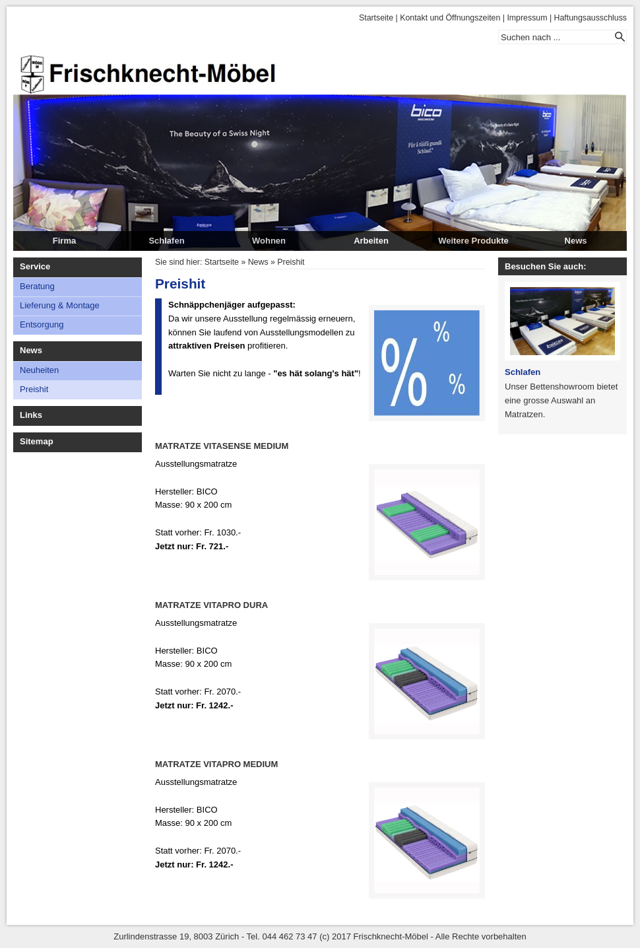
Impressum (527, 17)
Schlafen (166, 241)
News (576, 241)
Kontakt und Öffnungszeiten (450, 17)
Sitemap (36, 441)
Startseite (376, 17)
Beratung (37, 286)
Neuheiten (39, 370)
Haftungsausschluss (590, 17)
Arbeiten (371, 241)
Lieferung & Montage (60, 305)
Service (35, 266)
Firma (64, 241)
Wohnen (269, 241)
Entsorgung (42, 324)
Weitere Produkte (473, 241)
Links (31, 415)
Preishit (34, 389)
